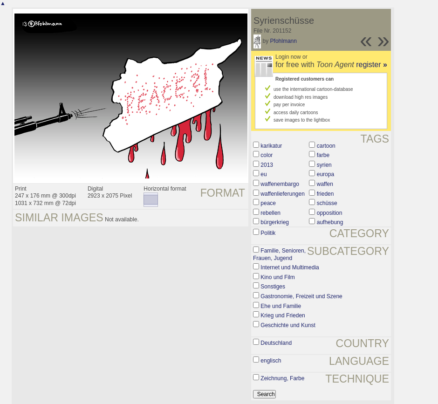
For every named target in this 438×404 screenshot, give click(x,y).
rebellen (270, 213)
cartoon (326, 146)
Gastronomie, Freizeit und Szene (301, 296)
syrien (324, 165)
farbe (323, 155)
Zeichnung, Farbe (282, 378)
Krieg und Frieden (282, 315)
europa (325, 174)
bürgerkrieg (274, 222)
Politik (267, 233)
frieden (325, 194)
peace (268, 203)
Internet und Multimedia (289, 267)
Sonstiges (272, 286)
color (266, 155)
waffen (325, 184)
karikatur (271, 146)
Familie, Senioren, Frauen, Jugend (279, 254)
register (371, 64)
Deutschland (276, 343)
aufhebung (330, 222)
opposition (329, 213)
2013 (266, 165)
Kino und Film (277, 277)
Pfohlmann (283, 41)
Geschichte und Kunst (287, 325)
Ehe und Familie (280, 306)
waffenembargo (279, 184)
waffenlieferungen (282, 194)
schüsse (327, 203)
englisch (270, 360)
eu (263, 174)
